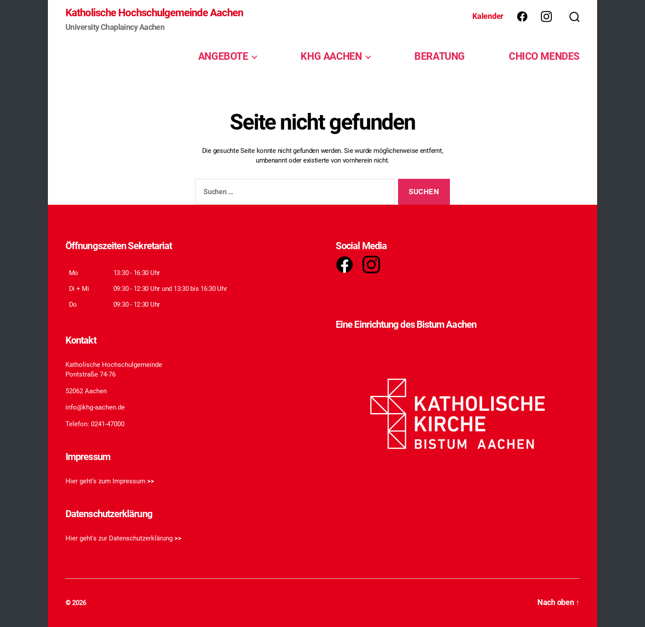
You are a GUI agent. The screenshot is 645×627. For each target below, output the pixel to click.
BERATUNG (439, 56)
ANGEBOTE (223, 56)
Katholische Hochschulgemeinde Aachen (154, 12)
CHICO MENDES (544, 56)
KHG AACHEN (331, 56)
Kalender (488, 16)
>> (150, 481)
